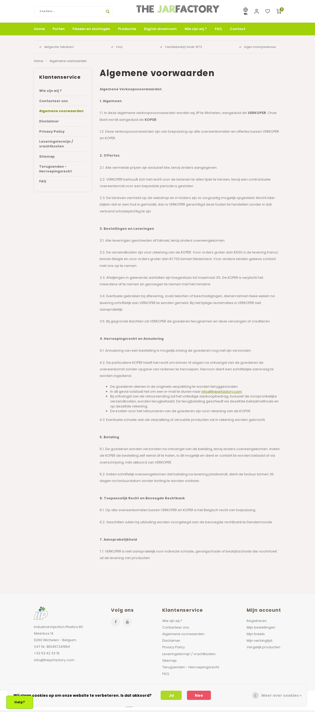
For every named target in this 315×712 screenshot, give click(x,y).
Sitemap (47, 158)
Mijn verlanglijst (259, 642)
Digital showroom (160, 30)
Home (39, 30)
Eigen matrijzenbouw (257, 49)
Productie (127, 30)
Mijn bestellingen (261, 629)
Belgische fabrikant (56, 49)
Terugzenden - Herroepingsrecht (55, 171)
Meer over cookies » (281, 695)
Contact (237, 30)
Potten (59, 30)
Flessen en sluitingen (91, 30)
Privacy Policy (52, 133)
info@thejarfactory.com (221, 393)
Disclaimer (49, 123)
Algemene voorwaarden (68, 63)
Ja (171, 695)
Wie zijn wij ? (196, 30)
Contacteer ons (53, 103)
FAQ (218, 30)
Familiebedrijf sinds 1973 (181, 49)
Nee (199, 695)
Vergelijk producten (263, 649)
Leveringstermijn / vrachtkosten (56, 146)
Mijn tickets (256, 636)
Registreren (257, 622)
